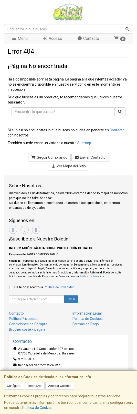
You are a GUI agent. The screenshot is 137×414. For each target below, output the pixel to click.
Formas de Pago (85, 324)
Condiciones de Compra (28, 324)
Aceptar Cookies (59, 386)
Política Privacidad (23, 319)
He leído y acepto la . (44, 287)
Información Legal (87, 313)
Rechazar (35, 386)
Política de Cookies (37, 408)
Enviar (71, 299)
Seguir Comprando (49, 157)
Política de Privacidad (93, 276)
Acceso (52, 38)
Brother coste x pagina (27, 329)
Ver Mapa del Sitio (68, 166)
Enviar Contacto (90, 157)
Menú (20, 38)
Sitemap (84, 143)
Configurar (14, 386)
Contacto (88, 38)
